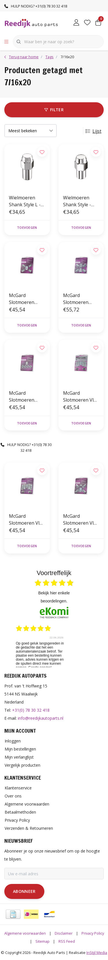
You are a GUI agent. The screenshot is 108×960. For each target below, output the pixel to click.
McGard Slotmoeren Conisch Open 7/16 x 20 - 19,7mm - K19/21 (27, 396)
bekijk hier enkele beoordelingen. (54, 597)
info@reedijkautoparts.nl (40, 718)
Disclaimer (64, 933)
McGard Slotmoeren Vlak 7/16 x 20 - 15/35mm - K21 (81, 519)
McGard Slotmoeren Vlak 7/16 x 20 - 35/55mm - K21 (81, 396)
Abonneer (24, 891)
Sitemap (42, 941)
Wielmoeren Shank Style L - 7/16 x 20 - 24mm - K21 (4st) (27, 201)
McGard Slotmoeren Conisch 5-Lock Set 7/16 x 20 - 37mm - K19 (79, 299)
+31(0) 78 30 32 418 (31, 710)
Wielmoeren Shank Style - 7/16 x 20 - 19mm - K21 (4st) (81, 201)
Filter (54, 109)
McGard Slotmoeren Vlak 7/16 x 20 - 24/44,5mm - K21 (27, 519)
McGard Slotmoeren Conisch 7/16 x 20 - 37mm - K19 (26, 299)
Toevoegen (27, 227)
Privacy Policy (93, 933)
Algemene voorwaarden (25, 933)
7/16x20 (67, 56)
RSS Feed (66, 941)
